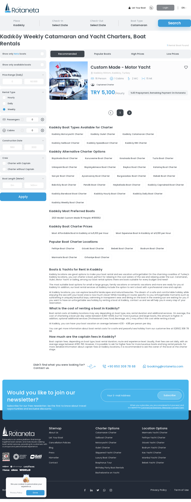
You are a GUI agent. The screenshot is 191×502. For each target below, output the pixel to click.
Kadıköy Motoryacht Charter (67, 134)
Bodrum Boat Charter (152, 248)
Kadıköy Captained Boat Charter (166, 184)
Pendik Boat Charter (95, 184)
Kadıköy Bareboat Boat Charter (69, 193)
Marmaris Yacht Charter (154, 432)
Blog (51, 447)
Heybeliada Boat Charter (126, 184)
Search (174, 23)
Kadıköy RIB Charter (136, 142)
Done (35, 492)
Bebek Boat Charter (164, 176)
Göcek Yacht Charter (153, 442)
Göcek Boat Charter (93, 248)
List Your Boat (137, 7)
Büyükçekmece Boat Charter (100, 167)
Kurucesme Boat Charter (98, 158)
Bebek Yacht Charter (153, 462)
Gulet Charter (102, 447)
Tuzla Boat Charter (163, 158)
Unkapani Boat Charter (64, 167)
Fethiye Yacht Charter (153, 437)
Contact (53, 462)
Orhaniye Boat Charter (96, 257)
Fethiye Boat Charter (63, 248)
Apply (23, 196)
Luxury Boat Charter (105, 457)
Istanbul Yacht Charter (154, 457)
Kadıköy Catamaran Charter (138, 134)
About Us (53, 432)
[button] (55, 81)
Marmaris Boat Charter (64, 257)
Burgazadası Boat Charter (131, 176)
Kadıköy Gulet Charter (103, 134)
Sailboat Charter (104, 437)
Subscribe (170, 395)
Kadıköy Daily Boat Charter (148, 193)
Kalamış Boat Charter (165, 167)
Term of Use (181, 490)
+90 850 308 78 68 (121, 366)
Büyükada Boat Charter (65, 158)
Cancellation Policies (60, 442)
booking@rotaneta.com (165, 366)
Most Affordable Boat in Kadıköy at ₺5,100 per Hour (80, 233)
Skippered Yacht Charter (108, 452)
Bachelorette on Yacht (107, 472)
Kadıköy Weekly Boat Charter (68, 202)
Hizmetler (54, 457)
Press (51, 452)
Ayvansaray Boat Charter (96, 176)
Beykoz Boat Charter (134, 167)
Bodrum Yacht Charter (154, 447)
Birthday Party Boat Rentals (109, 467)
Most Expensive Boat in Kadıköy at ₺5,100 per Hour (143, 233)
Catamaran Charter (105, 432)
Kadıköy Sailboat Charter (65, 142)
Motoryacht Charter (106, 442)
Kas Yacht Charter (151, 452)
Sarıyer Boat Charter (63, 176)
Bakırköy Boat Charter (64, 184)
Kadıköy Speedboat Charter (102, 142)
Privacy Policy (158, 490)
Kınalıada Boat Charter (132, 158)
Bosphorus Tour (103, 462)
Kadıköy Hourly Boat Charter (110, 193)
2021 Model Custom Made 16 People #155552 (76, 217)
